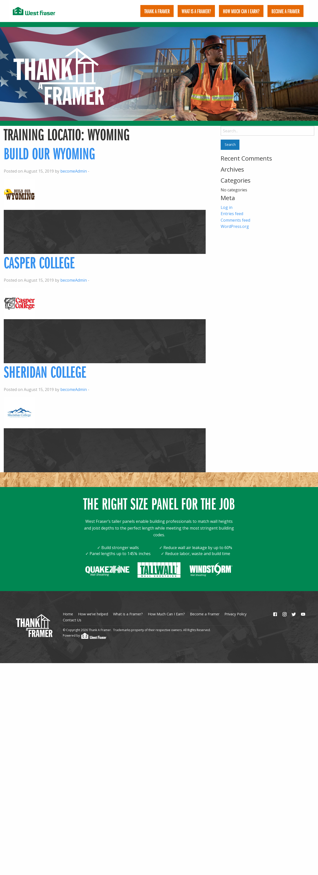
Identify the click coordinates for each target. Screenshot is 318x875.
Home (68, 607)
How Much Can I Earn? (241, 11)
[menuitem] (157, 11)
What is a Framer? (196, 11)
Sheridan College (45, 364)
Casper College (39, 255)
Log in (226, 200)
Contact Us (72, 613)
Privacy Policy (235, 607)
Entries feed (232, 206)
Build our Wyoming (49, 146)
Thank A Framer (157, 11)
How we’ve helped (93, 607)
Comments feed (235, 213)
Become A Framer (285, 11)
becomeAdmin (73, 164)
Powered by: (84, 628)
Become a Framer (204, 607)
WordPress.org (235, 219)
